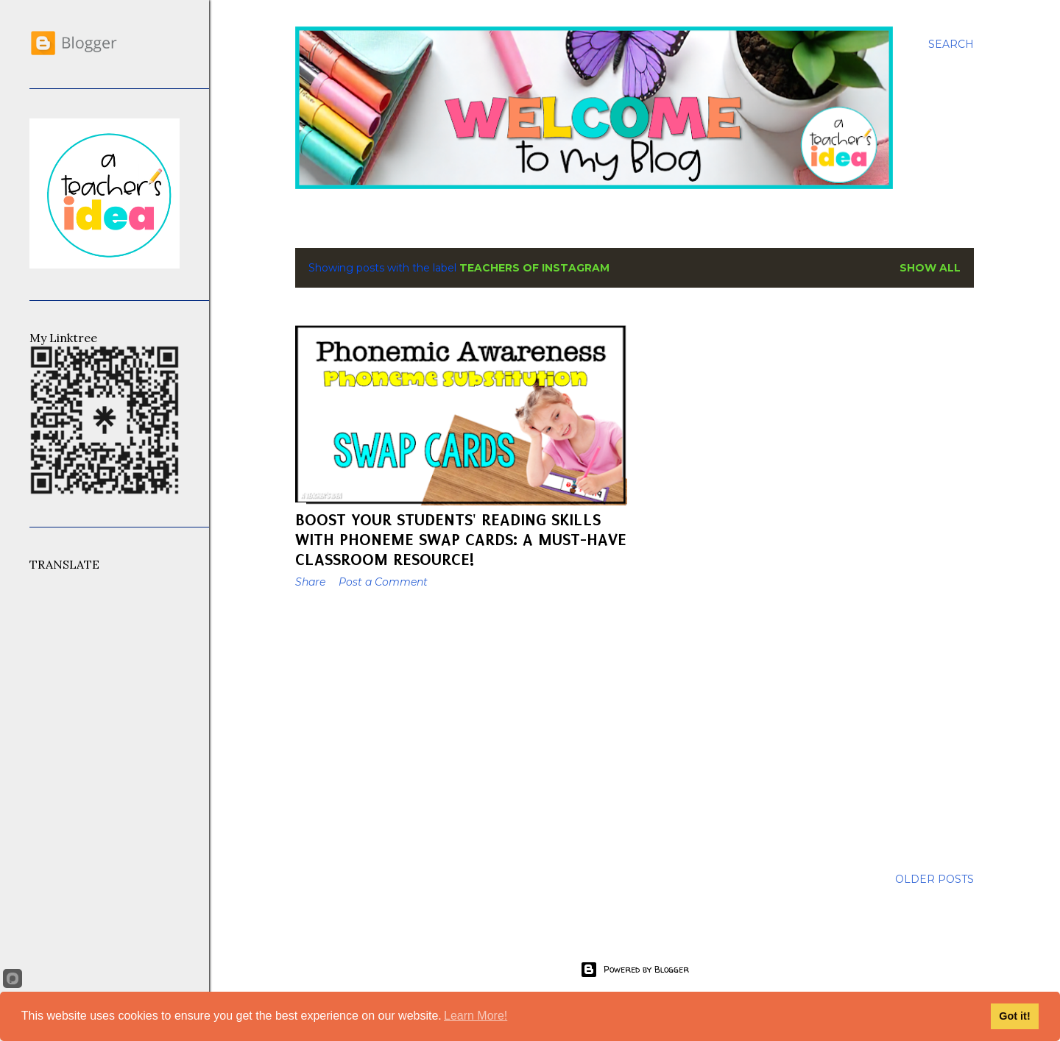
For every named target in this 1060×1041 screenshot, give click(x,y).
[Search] (951, 44)
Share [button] (310, 582)
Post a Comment (383, 582)
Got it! (1014, 1016)
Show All (930, 267)
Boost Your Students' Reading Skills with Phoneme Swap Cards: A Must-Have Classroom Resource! (460, 539)
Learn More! (475, 1015)
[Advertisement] (461, 728)
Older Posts (934, 879)
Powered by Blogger (634, 969)
